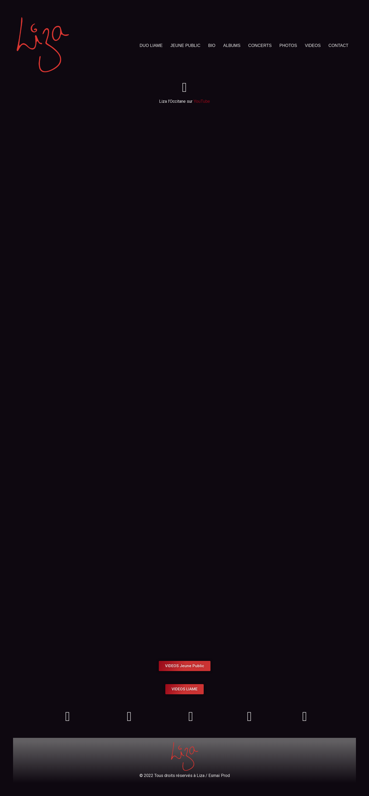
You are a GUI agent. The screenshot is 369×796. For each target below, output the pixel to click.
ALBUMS (232, 45)
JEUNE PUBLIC (186, 45)
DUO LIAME (151, 45)
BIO (211, 45)
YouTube (202, 101)
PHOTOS (288, 45)
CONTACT (338, 45)
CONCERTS (260, 45)
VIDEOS (312, 45)
